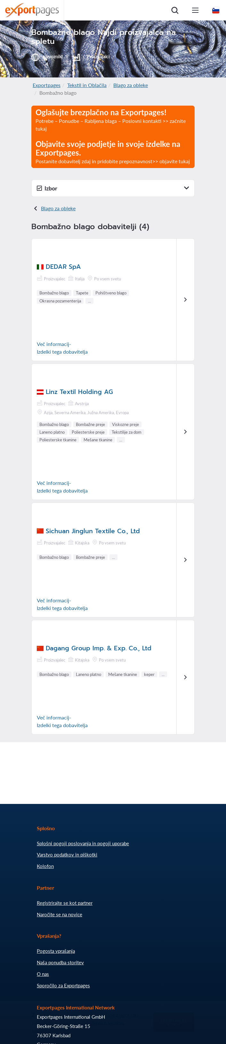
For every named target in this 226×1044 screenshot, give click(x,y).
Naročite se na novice (59, 914)
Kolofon (45, 866)
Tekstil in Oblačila (87, 85)
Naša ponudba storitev (60, 962)
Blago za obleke (130, 85)
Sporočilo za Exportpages (63, 985)
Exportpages (47, 85)
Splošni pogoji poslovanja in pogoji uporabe (83, 843)
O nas (43, 974)
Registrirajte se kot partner (65, 903)
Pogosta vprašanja (56, 951)
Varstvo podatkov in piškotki (67, 854)
